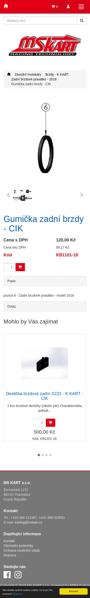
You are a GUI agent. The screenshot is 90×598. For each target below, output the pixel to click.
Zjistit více (18, 594)
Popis (11, 281)
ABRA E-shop (79, 585)
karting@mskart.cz (28, 522)
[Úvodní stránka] (8, 74)
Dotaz (11, 306)
